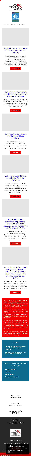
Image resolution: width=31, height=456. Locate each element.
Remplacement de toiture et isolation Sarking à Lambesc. (15, 136)
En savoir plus (15, 68)
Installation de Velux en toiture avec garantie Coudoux (15, 352)
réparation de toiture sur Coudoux (15, 301)
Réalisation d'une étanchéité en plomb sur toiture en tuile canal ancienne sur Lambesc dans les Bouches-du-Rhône (15, 224)
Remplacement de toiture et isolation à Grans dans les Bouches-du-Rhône (15, 94)
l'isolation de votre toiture (12, 333)
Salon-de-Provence (11, 377)
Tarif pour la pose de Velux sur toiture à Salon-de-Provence (15, 178)
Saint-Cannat (9, 374)
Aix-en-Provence (10, 369)
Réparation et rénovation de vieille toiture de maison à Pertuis (15, 50)
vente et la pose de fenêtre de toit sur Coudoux (15, 314)
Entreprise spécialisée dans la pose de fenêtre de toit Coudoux (15, 348)
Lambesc (8, 372)
